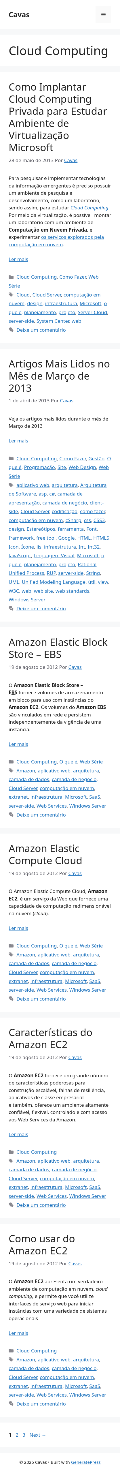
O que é (68, 761)
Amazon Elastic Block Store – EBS (58, 648)
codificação (64, 511)
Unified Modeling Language (53, 582)
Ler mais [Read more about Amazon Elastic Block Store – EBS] (18, 744)
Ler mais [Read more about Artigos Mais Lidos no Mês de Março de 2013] (18, 440)
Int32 (94, 546)
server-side (21, 321)
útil (91, 582)
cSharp (73, 520)
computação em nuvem (36, 520)
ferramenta (71, 529)
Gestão (96, 458)
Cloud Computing (89, 207)
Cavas (19, 14)
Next (37, 1434)
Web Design (82, 467)
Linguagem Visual (54, 555)
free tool (46, 537)
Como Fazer (72, 276)
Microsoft (90, 303)
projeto (66, 312)
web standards (72, 591)
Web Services (52, 805)
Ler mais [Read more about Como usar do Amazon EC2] (18, 1333)
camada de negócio (64, 502)
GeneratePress (86, 1462)
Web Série (91, 761)
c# (52, 493)
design (35, 303)
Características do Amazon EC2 (50, 1038)
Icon (14, 546)
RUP (51, 573)
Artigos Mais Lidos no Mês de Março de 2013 (59, 376)
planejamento (40, 312)
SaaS (94, 796)
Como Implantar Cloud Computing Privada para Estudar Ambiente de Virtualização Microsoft (58, 117)
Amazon (25, 770)
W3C (14, 591)
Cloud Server (47, 294)
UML (14, 582)
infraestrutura (61, 303)
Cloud (23, 294)
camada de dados (29, 779)
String (93, 573)
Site (62, 467)
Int (82, 546)
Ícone (27, 546)
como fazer (92, 511)
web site (43, 591)
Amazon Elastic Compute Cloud (45, 854)
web (76, 321)
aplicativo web (32, 485)
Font (91, 529)
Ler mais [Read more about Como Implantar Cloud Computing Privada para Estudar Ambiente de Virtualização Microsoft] (18, 259)
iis (39, 546)
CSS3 (99, 520)
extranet (18, 796)
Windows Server (27, 599)
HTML (84, 537)
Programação (39, 467)
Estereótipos (41, 529)
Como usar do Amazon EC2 (42, 1244)
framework (21, 537)
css (87, 520)
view (103, 582)
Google (66, 537)
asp (43, 493)
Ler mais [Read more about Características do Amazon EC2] (18, 1134)
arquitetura (65, 485)
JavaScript (20, 555)
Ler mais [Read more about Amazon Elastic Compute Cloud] (18, 928)
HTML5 (101, 537)
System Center (53, 321)
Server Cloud (92, 312)
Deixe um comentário (41, 330)
